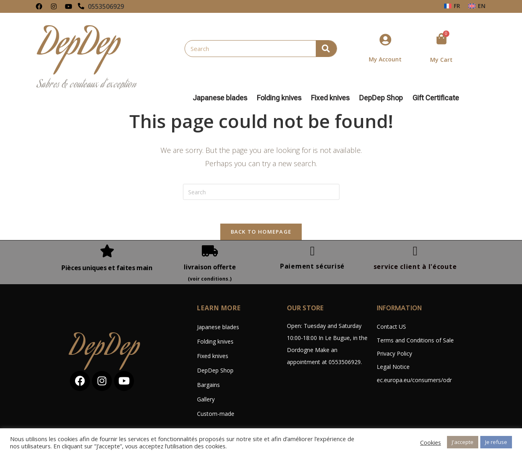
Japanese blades (222, 98)
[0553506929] (81, 6)
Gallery (206, 400)
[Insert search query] (261, 192)
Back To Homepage (261, 232)
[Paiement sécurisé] (312, 251)
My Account (385, 59)
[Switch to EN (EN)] (477, 6)
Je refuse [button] (496, 442)
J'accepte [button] (462, 442)
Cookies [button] (430, 442)
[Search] (326, 49)
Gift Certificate (435, 98)
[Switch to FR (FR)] (452, 6)
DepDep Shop (383, 98)
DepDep (105, 349)
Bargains (208, 385)
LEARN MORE (219, 308)
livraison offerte (210, 267)
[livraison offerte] (209, 251)
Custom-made (215, 414)
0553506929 (106, 6)
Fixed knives (332, 98)
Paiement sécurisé (312, 266)
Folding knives (281, 98)
